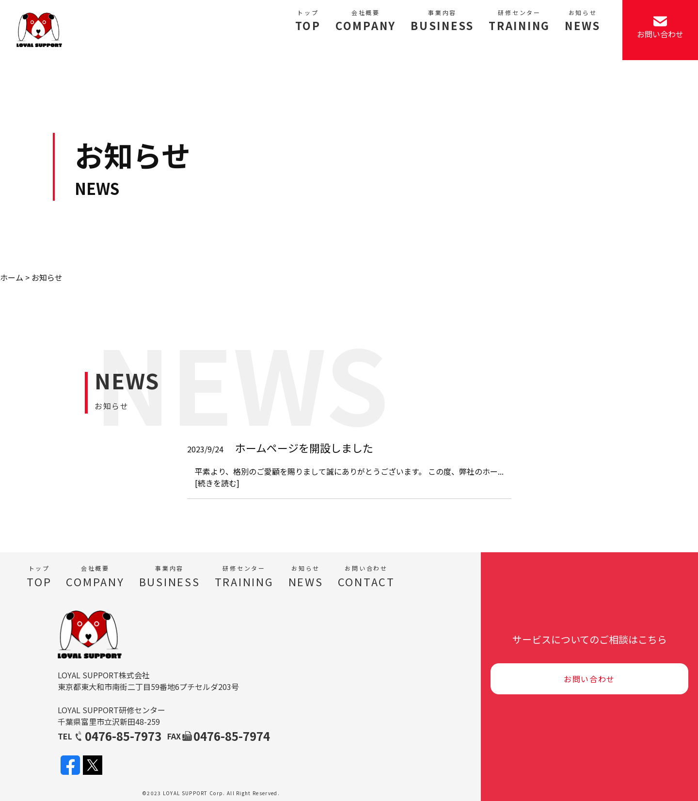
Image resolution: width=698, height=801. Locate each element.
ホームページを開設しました (304, 447)
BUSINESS (442, 20)
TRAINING (519, 20)
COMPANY (365, 20)
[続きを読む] (217, 483)
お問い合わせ (589, 679)
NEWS (583, 20)
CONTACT (366, 576)
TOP (308, 20)
